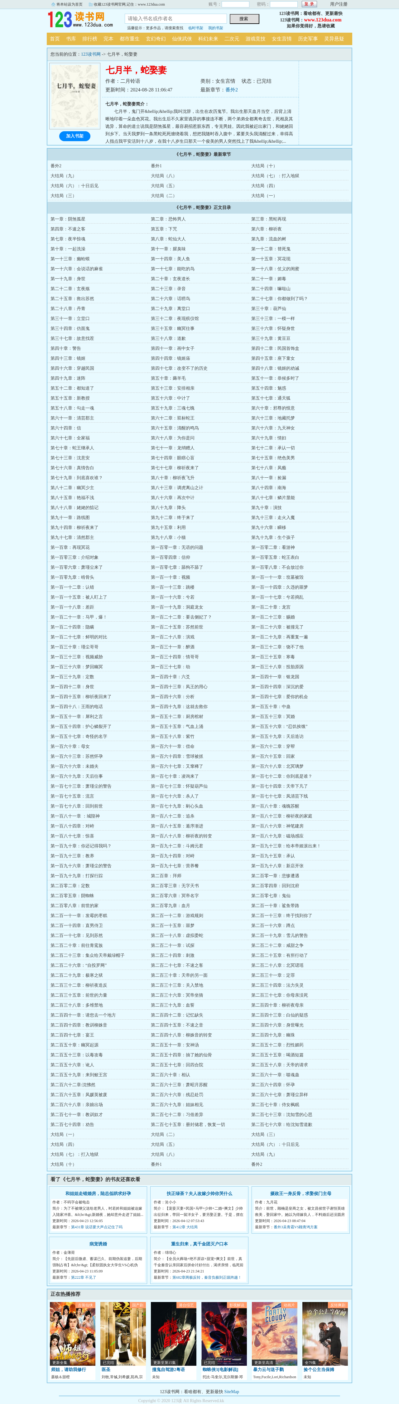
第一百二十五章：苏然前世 (177, 627)
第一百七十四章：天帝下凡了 (279, 786)
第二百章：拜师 (166, 875)
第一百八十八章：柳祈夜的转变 (181, 836)
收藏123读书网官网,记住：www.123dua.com (129, 4)
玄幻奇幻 (156, 38)
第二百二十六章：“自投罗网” (78, 965)
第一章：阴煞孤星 (67, 219)
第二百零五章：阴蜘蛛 (72, 895)
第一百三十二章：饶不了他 (277, 647)
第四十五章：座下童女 (273, 358)
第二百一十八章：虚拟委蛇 (177, 935)
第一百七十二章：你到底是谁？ (281, 776)
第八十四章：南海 (268, 487)
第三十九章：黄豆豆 (271, 338)
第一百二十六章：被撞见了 (277, 627)
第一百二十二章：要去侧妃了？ (181, 617)
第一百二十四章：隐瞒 (72, 627)
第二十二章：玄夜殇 (70, 288)
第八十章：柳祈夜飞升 (173, 477)
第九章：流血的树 (268, 239)
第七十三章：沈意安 (70, 458)
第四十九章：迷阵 (67, 378)
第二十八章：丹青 (67, 308)
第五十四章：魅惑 (268, 388)
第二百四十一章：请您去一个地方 (83, 1015)
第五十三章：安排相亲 (173, 388)
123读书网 (81, 20)
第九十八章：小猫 (168, 537)
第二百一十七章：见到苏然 (76, 935)
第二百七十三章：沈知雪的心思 (281, 1114)
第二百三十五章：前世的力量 (78, 995)
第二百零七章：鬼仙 (271, 895)
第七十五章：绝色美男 (273, 458)
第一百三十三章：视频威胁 (76, 657)
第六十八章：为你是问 (173, 438)
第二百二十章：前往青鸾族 (76, 945)
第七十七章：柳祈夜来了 (175, 468)
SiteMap (231, 1391)
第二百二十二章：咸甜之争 (277, 945)
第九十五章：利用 (168, 527)
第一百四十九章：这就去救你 (179, 706)
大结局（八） (164, 176)
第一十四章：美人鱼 (170, 259)
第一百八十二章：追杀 (173, 816)
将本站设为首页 (69, 4)
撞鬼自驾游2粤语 (168, 1369)
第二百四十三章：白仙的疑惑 (279, 1015)
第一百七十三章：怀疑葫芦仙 (179, 786)
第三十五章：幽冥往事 (173, 328)
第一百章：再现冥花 (70, 547)
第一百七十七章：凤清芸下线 (279, 796)
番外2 (231, 89)
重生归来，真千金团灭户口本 (199, 1244)
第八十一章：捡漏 (268, 477)
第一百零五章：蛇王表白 (275, 557)
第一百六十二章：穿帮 (273, 746)
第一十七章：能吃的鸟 (173, 268)
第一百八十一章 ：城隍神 (75, 816)
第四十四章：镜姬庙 (170, 358)
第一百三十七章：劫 (170, 667)
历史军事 (308, 38)
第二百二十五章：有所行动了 (279, 955)
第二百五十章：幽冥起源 (74, 1045)
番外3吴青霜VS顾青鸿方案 (296, 1227)
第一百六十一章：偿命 (173, 746)
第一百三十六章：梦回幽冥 (76, 667)
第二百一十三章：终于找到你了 (281, 915)
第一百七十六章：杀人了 (175, 796)
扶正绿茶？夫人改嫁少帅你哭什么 (199, 1193)
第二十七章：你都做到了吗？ (279, 298)
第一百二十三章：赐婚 (273, 617)
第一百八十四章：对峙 (72, 826)
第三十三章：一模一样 (273, 318)
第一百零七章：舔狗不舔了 (177, 567)
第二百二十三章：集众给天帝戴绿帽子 (87, 955)
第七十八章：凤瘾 (268, 468)
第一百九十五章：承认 (273, 856)
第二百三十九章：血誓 (173, 1005)
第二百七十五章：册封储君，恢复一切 (188, 1124)
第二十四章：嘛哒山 (271, 288)
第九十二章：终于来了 (173, 517)
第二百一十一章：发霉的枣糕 (78, 915)
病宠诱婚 (98, 1244)
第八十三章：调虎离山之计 (177, 487)
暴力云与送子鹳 (268, 1369)
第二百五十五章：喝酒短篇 (277, 1055)
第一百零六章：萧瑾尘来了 (76, 567)
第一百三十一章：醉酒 (173, 647)
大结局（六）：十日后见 (74, 185)
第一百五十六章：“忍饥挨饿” (279, 726)
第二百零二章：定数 (70, 885)
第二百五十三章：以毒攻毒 (76, 1055)
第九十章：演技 (266, 507)
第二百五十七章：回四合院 (177, 1065)
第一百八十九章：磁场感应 (277, 836)
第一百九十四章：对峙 (173, 856)
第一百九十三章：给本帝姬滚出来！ (286, 846)
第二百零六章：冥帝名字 (175, 895)
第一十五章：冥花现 (271, 259)
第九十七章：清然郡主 (72, 537)
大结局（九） (63, 176)
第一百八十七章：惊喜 (72, 836)
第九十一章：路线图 (70, 517)
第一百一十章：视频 (170, 577)
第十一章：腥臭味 (168, 249)
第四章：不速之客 (67, 229)
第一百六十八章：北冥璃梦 (277, 766)
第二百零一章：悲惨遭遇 (275, 875)
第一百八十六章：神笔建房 (277, 826)
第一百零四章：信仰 (170, 557)
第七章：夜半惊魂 (67, 239)
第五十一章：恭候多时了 (275, 378)
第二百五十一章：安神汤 (175, 1045)
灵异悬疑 (334, 38)
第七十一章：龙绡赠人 (173, 448)
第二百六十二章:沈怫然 (72, 1084)
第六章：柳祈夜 (266, 229)
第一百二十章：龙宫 (271, 607)
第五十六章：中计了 (170, 398)
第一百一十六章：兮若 (173, 597)
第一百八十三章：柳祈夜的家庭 (281, 816)
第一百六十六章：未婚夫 (74, 766)
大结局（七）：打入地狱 (275, 176)
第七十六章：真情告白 (72, 468)
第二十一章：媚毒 (268, 278)
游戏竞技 (256, 38)
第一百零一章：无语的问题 (177, 547)
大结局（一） (264, 195)
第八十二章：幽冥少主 (72, 487)
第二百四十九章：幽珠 (273, 1035)
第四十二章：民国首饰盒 (275, 348)
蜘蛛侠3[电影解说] (220, 1369)
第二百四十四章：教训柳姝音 (78, 1025)
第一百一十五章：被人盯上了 (78, 597)
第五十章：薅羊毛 (168, 378)
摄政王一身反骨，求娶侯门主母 (300, 1193)
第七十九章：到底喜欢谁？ (76, 477)
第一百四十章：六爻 (170, 676)
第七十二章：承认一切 (273, 448)
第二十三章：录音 (168, 288)
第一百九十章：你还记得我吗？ (81, 846)
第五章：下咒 (164, 229)
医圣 (106, 1369)
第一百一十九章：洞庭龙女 (177, 607)
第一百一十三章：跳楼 (173, 587)
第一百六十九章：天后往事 (76, 776)
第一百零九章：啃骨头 (72, 577)
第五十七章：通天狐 (271, 398)
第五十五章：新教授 (70, 398)
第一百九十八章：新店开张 (277, 866)
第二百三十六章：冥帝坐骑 (177, 995)
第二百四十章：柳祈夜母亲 (277, 1005)
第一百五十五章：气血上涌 (177, 726)
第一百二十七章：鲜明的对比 (78, 637)
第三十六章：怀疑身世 (273, 328)
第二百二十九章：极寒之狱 (76, 975)
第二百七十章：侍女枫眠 (275, 1104)
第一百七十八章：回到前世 (76, 806)
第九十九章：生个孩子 (273, 537)
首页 (55, 38)
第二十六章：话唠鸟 (170, 298)
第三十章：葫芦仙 (268, 308)
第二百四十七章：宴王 (72, 1035)
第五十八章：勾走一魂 (72, 408)
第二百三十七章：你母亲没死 (279, 995)
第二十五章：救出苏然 (72, 298)
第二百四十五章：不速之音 (177, 1025)
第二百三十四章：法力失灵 (277, 985)
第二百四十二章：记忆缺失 (177, 1015)
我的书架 (215, 28)
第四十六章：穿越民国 (72, 368)
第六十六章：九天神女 (273, 428)
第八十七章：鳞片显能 (273, 497)
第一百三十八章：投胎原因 (277, 667)
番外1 (156, 166)
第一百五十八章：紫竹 (173, 736)
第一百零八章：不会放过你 (277, 567)
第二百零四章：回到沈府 (275, 885)
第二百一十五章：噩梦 (173, 925)
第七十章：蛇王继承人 (72, 448)
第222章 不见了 (83, 1277)
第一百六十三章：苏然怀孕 (76, 756)
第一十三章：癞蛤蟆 (70, 259)
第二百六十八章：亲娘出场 (76, 1104)
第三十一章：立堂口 (70, 318)
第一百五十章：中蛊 (271, 706)
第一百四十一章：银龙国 (275, 676)
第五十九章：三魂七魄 (173, 408)
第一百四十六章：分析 (173, 696)
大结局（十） (264, 166)
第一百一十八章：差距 (72, 607)
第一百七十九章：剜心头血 (177, 806)
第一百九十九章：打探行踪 (76, 875)
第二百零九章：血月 (170, 905)
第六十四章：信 (65, 428)
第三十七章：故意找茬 (72, 338)
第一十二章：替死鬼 (271, 249)
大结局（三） (63, 195)
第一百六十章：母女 (70, 746)
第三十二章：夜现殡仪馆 (175, 318)
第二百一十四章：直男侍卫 (76, 925)
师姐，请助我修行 (68, 1369)
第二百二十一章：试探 (173, 945)
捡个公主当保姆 (319, 1369)
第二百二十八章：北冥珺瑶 (277, 965)
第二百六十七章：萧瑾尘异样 (279, 1094)
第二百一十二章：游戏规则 (177, 915)
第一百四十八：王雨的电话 (76, 706)
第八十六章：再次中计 (173, 497)
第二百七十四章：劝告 (72, 1124)
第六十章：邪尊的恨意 (273, 408)
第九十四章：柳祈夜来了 (74, 527)
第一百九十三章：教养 (72, 856)
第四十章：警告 (65, 348)
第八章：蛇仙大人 (168, 239)
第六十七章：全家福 (70, 438)
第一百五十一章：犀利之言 (76, 716)
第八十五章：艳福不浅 (72, 497)
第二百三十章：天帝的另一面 (179, 975)
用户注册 (339, 4)
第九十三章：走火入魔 (273, 517)
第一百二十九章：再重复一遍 (279, 637)
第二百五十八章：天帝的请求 (279, 1065)
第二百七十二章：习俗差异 (177, 1114)
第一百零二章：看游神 (273, 547)
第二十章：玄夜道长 (170, 278)
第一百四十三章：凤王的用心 (179, 686)
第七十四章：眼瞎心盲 (173, 458)
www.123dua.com (322, 19)
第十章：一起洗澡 (67, 249)
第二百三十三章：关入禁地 (177, 985)
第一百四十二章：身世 (72, 686)
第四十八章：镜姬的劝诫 (275, 368)
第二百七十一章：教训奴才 (76, 1114)
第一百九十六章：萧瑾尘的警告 (81, 866)
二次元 (231, 38)
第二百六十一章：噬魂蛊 (275, 1075)
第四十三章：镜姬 (67, 358)
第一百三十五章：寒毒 (273, 657)
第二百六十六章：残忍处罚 (177, 1094)
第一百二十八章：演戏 (173, 637)
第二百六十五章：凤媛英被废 (78, 1094)
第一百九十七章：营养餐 (175, 866)
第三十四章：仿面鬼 (70, 328)
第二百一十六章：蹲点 (273, 925)
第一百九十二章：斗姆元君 (177, 846)
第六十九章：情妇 (268, 438)
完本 (108, 38)
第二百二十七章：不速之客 (177, 965)
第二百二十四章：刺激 (173, 955)
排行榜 (89, 38)
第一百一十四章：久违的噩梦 (279, 587)
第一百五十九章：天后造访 (277, 736)
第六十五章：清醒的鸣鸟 (175, 428)
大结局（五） (164, 185)
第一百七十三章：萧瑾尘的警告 (81, 786)
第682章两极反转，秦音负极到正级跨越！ (207, 1277)
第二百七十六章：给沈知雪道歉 (281, 1124)
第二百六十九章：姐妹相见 (177, 1104)
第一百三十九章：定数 (72, 676)
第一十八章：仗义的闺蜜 (275, 268)
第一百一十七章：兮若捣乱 (277, 597)
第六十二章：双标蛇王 (173, 418)
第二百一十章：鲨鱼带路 (275, 905)
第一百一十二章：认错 (72, 587)
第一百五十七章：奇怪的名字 (78, 736)
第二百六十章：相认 (170, 1075)
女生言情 (282, 38)
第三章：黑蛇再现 (268, 219)
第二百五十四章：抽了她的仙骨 (181, 1055)
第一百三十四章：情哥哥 (175, 657)
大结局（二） (164, 195)
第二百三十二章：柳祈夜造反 (78, 985)
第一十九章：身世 (67, 278)
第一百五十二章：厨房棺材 (177, 716)
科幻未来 (208, 38)
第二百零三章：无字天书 (175, 885)
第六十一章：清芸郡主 (72, 418)
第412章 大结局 (185, 1227)
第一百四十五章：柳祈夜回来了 (81, 696)
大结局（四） (264, 185)
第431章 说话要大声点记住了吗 (97, 1227)
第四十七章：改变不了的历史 (179, 368)
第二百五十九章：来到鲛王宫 (78, 1075)
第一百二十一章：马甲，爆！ (78, 617)
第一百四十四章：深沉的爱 (277, 686)
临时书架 (195, 28)
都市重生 (130, 38)
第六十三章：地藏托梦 (273, 418)
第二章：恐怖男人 (168, 219)
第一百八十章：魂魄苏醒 (275, 806)
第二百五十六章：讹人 (72, 1065)
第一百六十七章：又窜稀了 (177, 766)
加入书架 (75, 136)
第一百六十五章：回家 (273, 756)
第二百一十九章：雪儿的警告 (279, 935)
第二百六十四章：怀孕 (273, 1084)
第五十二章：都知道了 (72, 388)
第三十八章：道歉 (168, 338)
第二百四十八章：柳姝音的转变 (181, 1035)
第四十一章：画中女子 (173, 348)
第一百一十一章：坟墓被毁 (277, 577)
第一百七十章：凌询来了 (175, 776)
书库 (71, 38)
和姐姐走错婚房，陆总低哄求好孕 (98, 1193)
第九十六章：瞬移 (268, 527)
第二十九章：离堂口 (170, 308)
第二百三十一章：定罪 (273, 975)
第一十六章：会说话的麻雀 (76, 268)
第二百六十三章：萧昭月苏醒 (179, 1084)
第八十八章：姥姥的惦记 (74, 507)
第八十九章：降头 (168, 507)
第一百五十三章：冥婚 (273, 716)
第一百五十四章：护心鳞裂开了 (81, 726)
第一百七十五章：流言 (72, 796)
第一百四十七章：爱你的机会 (279, 696)
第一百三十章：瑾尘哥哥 (74, 647)
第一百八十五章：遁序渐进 (177, 826)
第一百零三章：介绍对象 (74, 557)
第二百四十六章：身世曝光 (277, 1025)
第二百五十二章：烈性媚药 (277, 1045)
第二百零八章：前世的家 (74, 905)
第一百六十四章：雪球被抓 (177, 756)
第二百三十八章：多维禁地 (76, 1005)
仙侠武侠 (182, 38)
